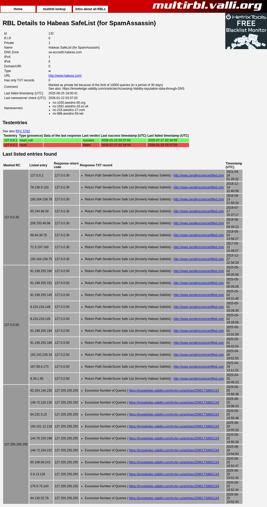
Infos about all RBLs (90, 9)
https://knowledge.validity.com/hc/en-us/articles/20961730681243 (174, 390)
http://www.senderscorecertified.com (199, 175)
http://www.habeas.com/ (65, 75)
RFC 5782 (23, 131)
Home (18, 9)
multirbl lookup (54, 9)
